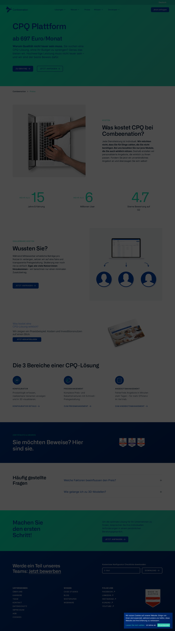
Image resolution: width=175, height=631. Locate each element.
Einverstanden (163, 625)
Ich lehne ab (151, 625)
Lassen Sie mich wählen (135, 625)
